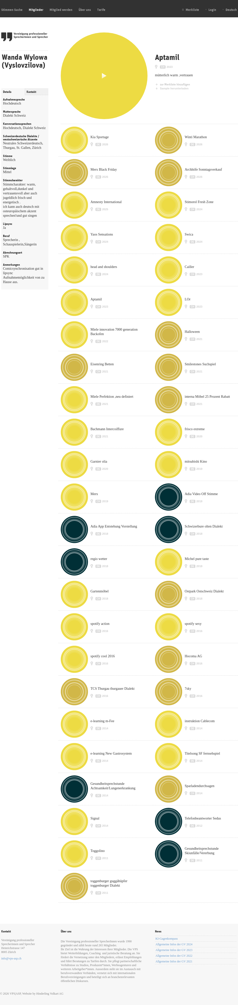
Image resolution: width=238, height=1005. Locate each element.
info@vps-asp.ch (11, 958)
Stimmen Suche (12, 10)
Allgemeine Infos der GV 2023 (173, 950)
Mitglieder (36, 10)
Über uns (85, 10)
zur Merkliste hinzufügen (175, 84)
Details (7, 92)
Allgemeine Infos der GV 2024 (173, 944)
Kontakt (31, 92)
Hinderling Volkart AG (49, 993)
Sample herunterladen (174, 88)
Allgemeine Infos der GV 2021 (173, 961)
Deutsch (231, 10)
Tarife (101, 10)
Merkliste (192, 10)
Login (212, 10)
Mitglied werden (61, 10)
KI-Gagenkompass (166, 938)
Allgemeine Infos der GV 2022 (173, 955)
